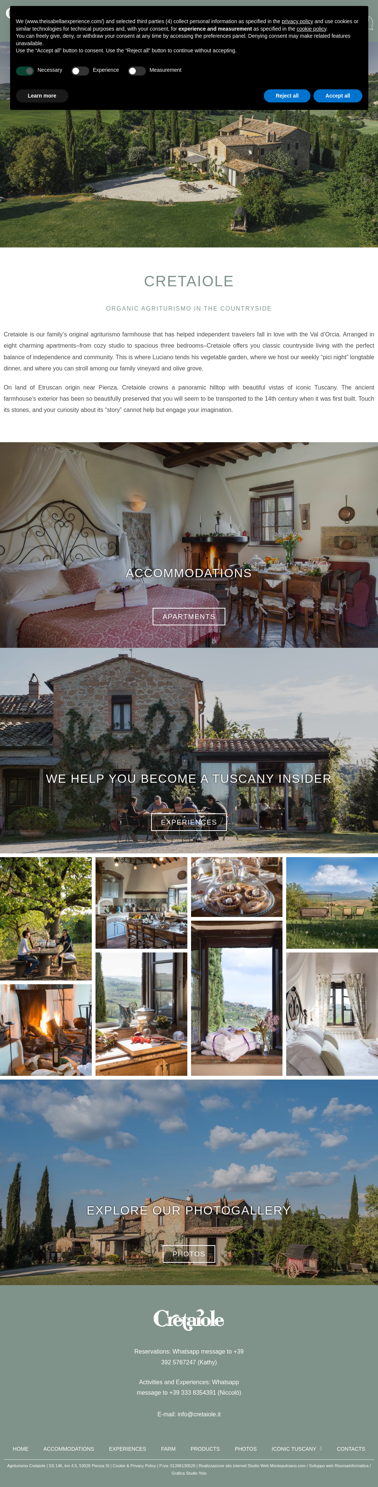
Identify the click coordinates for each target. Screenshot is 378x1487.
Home (20, 1449)
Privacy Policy (143, 1465)
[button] (46, 918)
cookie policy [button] (311, 29)
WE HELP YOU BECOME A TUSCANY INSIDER (189, 778)
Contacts (351, 1449)
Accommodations (68, 1449)
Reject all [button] (287, 96)
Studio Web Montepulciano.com (277, 1465)
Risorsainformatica (352, 1465)
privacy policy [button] (297, 21)
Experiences (127, 1449)
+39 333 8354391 (192, 1392)
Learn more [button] (42, 96)
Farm (168, 1449)
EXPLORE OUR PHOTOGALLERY (189, 1210)
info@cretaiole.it (199, 1414)
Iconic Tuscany (297, 1449)
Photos (246, 1449)
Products (205, 1449)
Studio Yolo (196, 1473)
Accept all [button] (337, 96)
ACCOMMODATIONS (189, 573)
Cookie (119, 1465)
